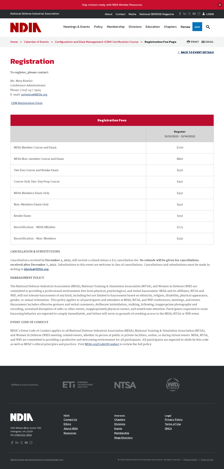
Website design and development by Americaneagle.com (37, 459)
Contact (120, 14)
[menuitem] (76, 27)
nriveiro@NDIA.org (34, 94)
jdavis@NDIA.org (36, 269)
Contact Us (70, 419)
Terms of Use (173, 424)
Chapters (119, 419)
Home (14, 42)
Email (207, 42)
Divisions (119, 424)
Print (193, 42)
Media (132, 14)
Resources (70, 433)
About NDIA (71, 428)
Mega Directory (123, 438)
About (108, 14)
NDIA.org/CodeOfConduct (102, 344)
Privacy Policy (174, 419)
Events (118, 428)
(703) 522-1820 (23, 435)
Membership (121, 433)
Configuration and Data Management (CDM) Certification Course (96, 42)
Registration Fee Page (160, 42)
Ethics (67, 424)
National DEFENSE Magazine (156, 14)
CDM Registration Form (26, 103)
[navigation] (131, 27)
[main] (112, 206)
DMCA (168, 428)
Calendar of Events (36, 42)
